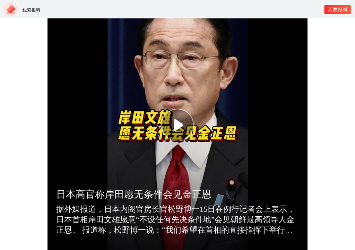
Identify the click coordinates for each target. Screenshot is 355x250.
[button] (177, 125)
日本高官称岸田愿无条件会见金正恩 (133, 194)
